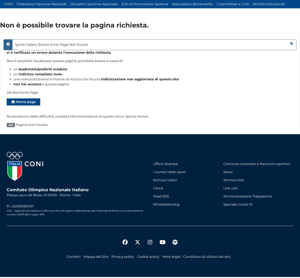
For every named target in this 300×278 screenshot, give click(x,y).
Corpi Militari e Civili (233, 4)
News (228, 173)
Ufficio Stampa (165, 165)
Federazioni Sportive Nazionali (41, 4)
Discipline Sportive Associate (94, 4)
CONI (8, 4)
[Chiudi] (291, 43)
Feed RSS (161, 197)
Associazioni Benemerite (192, 4)
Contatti (73, 258)
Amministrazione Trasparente (247, 197)
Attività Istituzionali (269, 4)
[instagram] (150, 244)
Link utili (230, 189)
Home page (26, 102)
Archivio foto (233, 181)
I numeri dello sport (169, 173)
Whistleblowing (166, 205)
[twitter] (137, 240)
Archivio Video (165, 181)
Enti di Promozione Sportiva (145, 4)
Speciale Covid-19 (237, 205)
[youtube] (162, 244)
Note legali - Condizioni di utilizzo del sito (196, 258)
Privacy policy (122, 258)
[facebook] (125, 244)
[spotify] (175, 244)
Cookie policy (148, 258)
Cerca (158, 189)
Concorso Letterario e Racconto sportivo (256, 165)
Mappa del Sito (96, 258)
